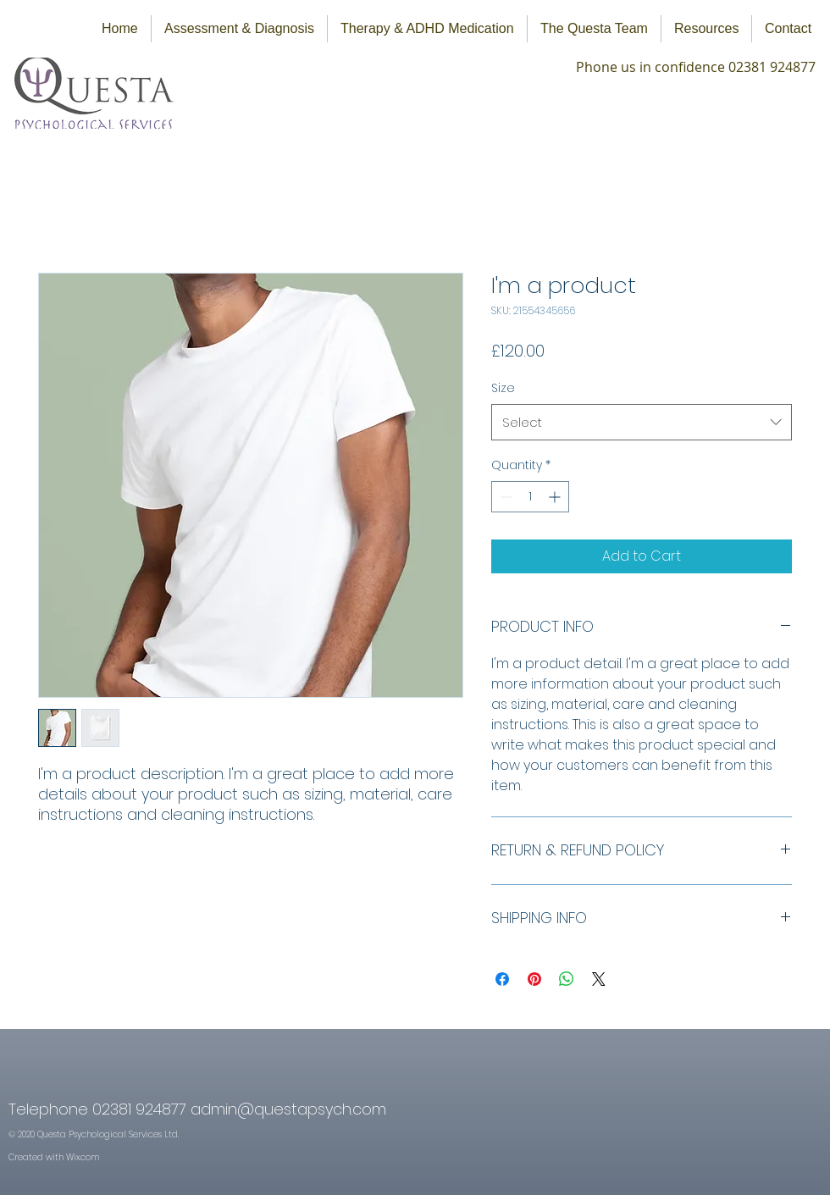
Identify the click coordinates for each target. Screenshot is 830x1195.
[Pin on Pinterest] (534, 979)
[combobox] (641, 422)
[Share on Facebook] (502, 979)
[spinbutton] (530, 497)
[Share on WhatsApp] (566, 979)
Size (503, 387)
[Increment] (556, 497)
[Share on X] (599, 979)
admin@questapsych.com (288, 1109)
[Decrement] (504, 497)
